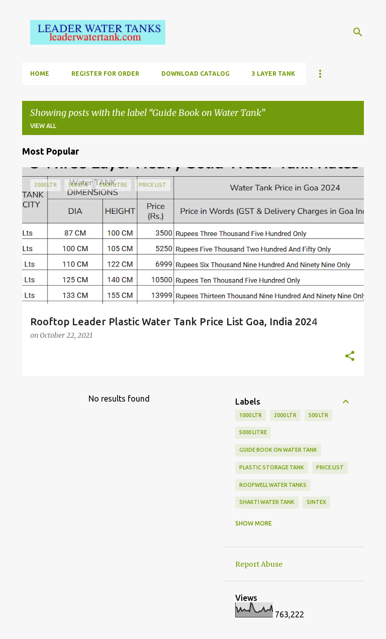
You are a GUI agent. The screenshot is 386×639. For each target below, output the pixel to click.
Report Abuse (258, 564)
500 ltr (318, 415)
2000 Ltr (285, 415)
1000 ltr (250, 415)
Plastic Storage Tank (271, 467)
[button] (350, 357)
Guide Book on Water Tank (278, 450)
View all (43, 125)
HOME (39, 73)
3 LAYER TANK (273, 73)
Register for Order (105, 73)
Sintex (316, 502)
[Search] (358, 32)
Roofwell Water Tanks (273, 485)
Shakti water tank (267, 502)
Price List (330, 467)
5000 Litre (253, 432)
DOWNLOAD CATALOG (195, 73)
